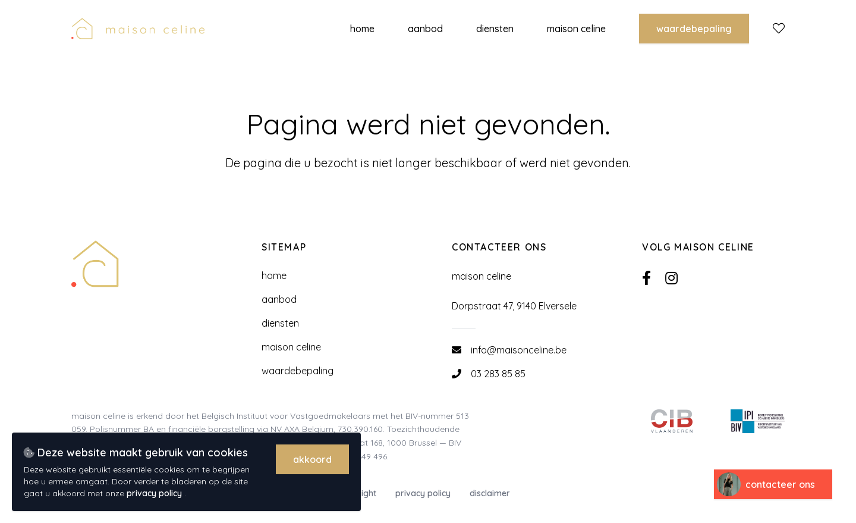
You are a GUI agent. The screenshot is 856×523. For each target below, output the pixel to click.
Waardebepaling (694, 29)
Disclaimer (490, 493)
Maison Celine (291, 347)
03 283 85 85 (498, 374)
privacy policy (155, 493)
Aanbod (279, 299)
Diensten (280, 323)
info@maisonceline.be (519, 350)
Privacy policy (423, 493)
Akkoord (312, 459)
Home (274, 275)
